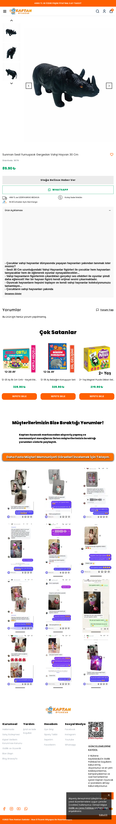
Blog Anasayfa (9, 758)
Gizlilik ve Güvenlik (11, 748)
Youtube (69, 739)
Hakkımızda (8, 729)
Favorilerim (50, 744)
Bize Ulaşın (7, 753)
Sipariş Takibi (50, 734)
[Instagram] (11, 809)
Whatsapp (70, 744)
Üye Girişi (48, 729)
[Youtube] (18, 809)
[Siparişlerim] (104, 11)
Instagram (70, 734)
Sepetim (48, 739)
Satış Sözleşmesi (11, 734)
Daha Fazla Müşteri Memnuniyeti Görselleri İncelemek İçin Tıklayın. (58, 457)
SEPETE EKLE (19, 396)
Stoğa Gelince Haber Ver (58, 180)
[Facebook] (4, 809)
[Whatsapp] (26, 809)
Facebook (70, 729)
